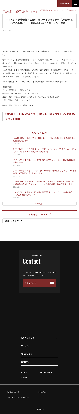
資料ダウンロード (46, 372)
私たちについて (27, 338)
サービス (25, 345)
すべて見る (39, 204)
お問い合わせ (64, 4)
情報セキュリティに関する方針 (18, 397)
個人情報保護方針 (13, 392)
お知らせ (24, 372)
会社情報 (25, 361)
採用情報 (24, 377)
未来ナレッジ (26, 353)
